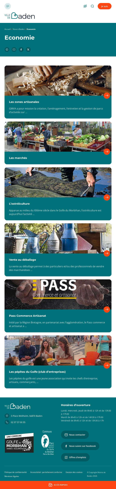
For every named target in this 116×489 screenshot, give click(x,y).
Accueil (8, 29)
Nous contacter (75, 434)
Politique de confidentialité (16, 472)
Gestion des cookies (74, 472)
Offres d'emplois (75, 457)
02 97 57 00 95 (15, 422)
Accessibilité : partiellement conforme (46, 472)
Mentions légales (12, 476)
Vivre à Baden (18, 29)
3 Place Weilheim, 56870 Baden (23, 415)
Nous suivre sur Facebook (80, 446)
